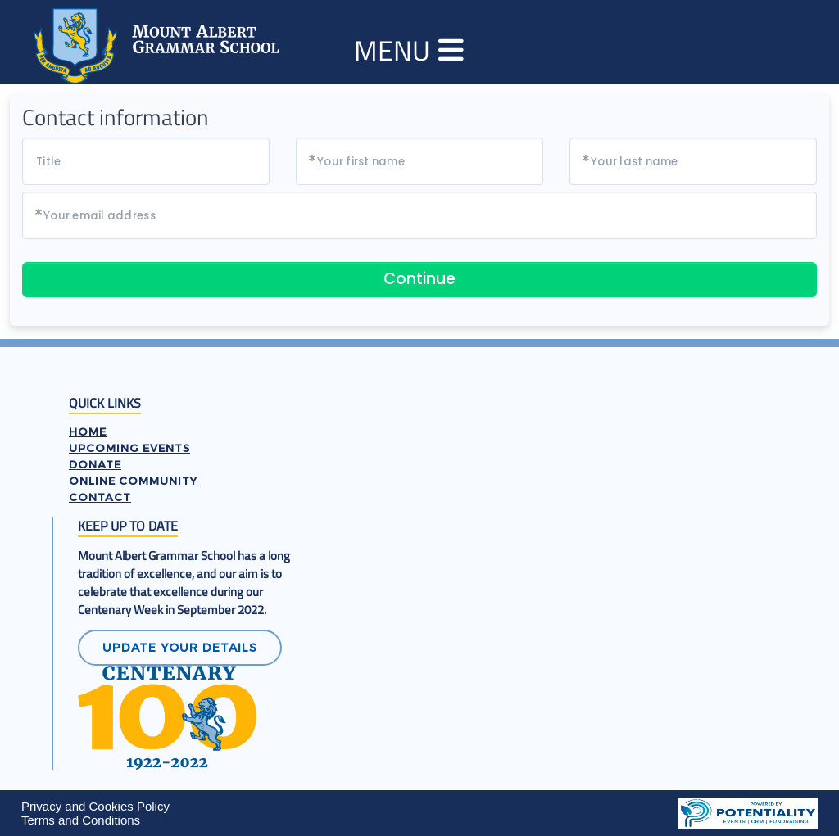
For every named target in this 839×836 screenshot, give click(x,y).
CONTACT (100, 497)
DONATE (95, 464)
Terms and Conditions (80, 820)
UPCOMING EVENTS (129, 447)
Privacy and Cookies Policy (95, 806)
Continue (419, 279)
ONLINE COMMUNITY (133, 480)
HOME (88, 431)
